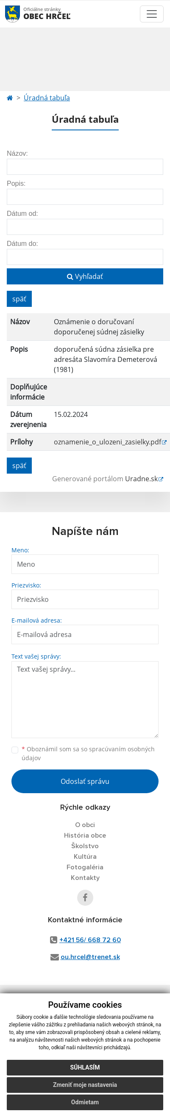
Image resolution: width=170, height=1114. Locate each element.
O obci (85, 825)
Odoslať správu (85, 781)
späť (19, 298)
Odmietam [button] (85, 1102)
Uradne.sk (141, 478)
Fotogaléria (85, 867)
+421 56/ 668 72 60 (90, 940)
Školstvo (85, 846)
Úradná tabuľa (47, 97)
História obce (85, 835)
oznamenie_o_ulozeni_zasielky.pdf (107, 442)
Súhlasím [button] (85, 1067)
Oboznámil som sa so (88, 753)
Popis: (16, 183)
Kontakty (85, 877)
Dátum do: (22, 243)
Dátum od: (22, 213)
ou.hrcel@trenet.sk (90, 957)
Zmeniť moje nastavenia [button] (85, 1084)
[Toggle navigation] (152, 14)
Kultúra (85, 856)
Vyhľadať (85, 276)
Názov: (17, 153)
